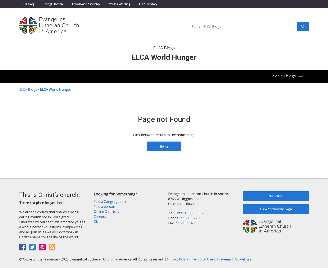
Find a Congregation (110, 201)
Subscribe (275, 196)
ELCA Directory (148, 4)
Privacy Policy (177, 259)
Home (164, 146)
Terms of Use (202, 259)
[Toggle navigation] (288, 76)
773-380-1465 (185, 223)
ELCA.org (28, 4)
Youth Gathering (119, 4)
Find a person (104, 206)
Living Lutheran (53, 4)
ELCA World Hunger (55, 89)
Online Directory (106, 211)
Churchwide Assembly (86, 4)
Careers (100, 216)
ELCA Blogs (28, 89)
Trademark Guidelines (234, 259)
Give (97, 221)
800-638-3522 (194, 213)
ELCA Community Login (276, 209)
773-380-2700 (190, 218)
